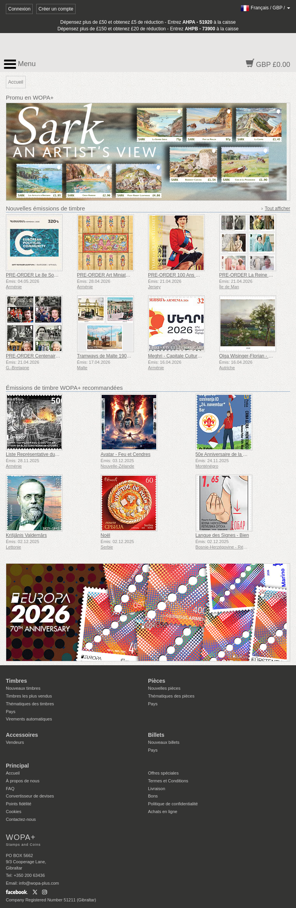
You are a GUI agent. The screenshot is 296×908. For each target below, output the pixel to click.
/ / (265, 8)
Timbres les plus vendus (29, 696)
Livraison (156, 788)
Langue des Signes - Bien (222, 535)
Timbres (16, 681)
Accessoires (22, 735)
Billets (156, 735)
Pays (10, 711)
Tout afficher (277, 208)
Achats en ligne (162, 811)
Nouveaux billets (164, 742)
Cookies (13, 811)
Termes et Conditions (168, 780)
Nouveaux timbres (23, 688)
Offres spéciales (163, 773)
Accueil (12, 773)
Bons (153, 796)
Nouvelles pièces (164, 688)
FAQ (10, 788)
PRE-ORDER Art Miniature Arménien (115, 275)
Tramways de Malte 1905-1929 (109, 356)
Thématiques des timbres (30, 703)
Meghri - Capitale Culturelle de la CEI (186, 356)
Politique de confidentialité (173, 803)
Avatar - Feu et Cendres (125, 454)
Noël (105, 535)
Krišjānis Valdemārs (26, 535)
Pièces (156, 681)
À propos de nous (22, 780)
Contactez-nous (21, 819)
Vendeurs (15, 742)
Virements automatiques (29, 719)
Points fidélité (18, 803)
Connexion (19, 9)
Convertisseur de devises (30, 796)
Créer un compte (56, 9)
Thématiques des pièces (171, 696)
